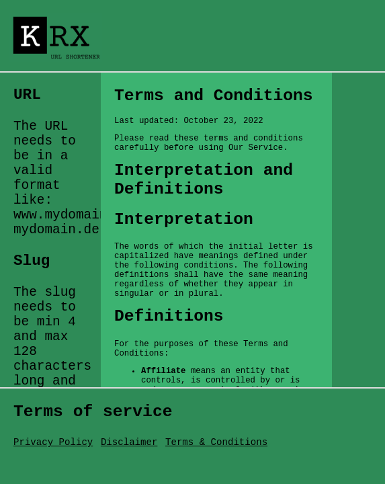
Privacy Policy (53, 442)
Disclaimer (129, 442)
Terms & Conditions (216, 442)
